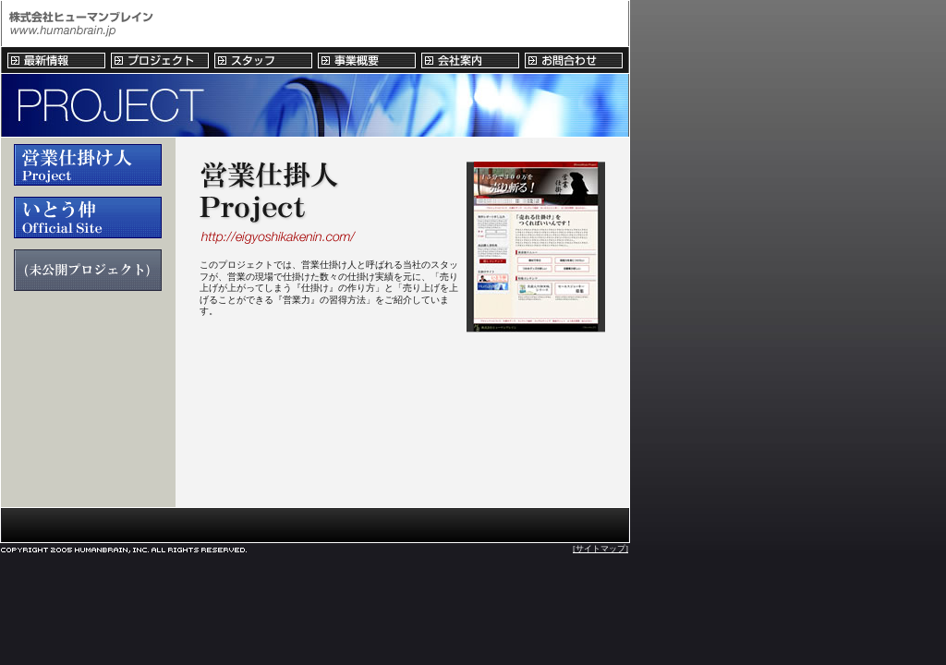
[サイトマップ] (600, 548)
